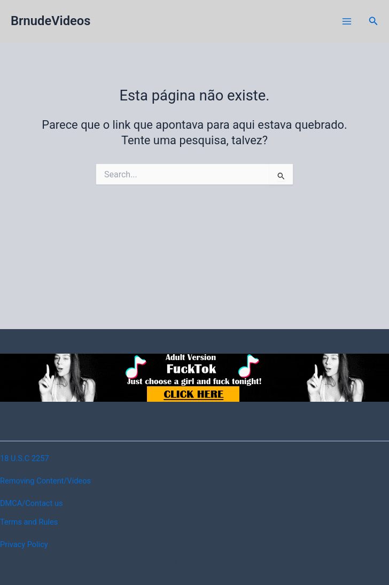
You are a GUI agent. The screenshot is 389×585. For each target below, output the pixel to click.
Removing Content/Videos (45, 481)
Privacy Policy (24, 544)
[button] (373, 21)
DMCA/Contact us (31, 503)
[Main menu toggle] (347, 21)
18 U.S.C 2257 (24, 458)
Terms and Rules (29, 522)
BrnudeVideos (50, 20)
